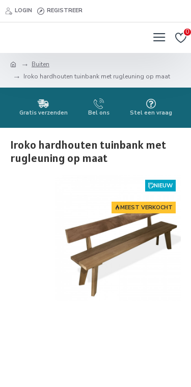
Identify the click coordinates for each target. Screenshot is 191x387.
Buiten (40, 64)
